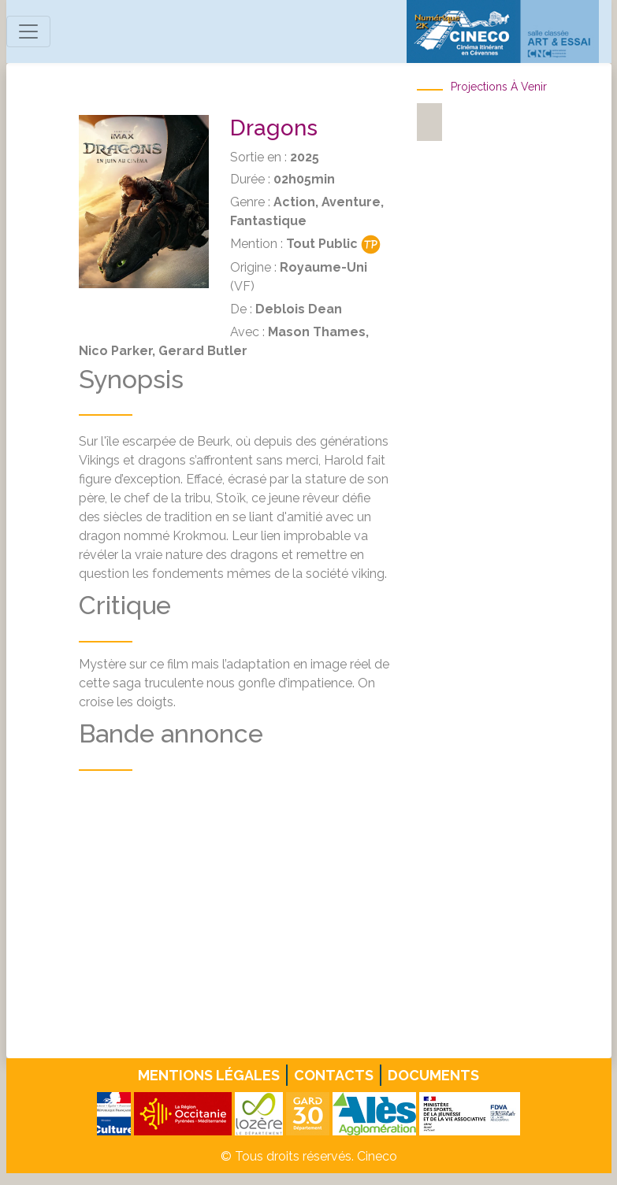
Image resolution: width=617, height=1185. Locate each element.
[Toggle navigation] (28, 31)
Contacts (334, 1075)
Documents (433, 1075)
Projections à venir (499, 86)
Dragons (274, 128)
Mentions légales (209, 1075)
